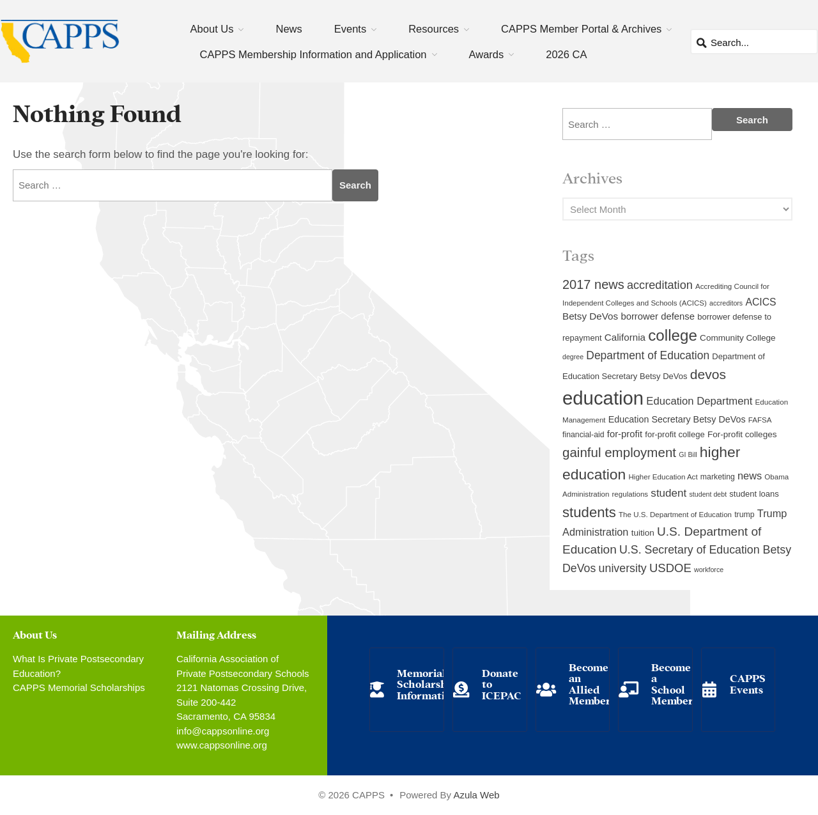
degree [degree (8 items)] (572, 357)
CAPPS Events (748, 683)
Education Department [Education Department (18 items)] (699, 401)
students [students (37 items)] (589, 512)
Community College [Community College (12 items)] (737, 338)
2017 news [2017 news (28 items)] (593, 284)
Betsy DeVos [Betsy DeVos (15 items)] (590, 316)
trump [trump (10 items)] (744, 514)
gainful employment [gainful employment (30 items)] (619, 452)
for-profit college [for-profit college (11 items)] (674, 434)
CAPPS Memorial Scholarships (79, 687)
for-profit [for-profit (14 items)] (624, 434)
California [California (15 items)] (625, 337)
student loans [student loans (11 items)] (754, 494)
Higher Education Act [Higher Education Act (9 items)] (663, 477)
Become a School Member (672, 683)
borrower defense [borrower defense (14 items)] (658, 316)
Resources (433, 29)
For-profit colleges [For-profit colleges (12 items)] (742, 434)
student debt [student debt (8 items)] (708, 494)
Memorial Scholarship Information (427, 683)
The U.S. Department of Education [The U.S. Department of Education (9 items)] (675, 514)
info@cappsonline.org (222, 731)
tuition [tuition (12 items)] (642, 533)
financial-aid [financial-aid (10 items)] (583, 434)
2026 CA (566, 54)
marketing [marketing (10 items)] (717, 476)
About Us (212, 29)
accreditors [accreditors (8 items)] (726, 303)
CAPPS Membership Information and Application (313, 54)
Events (350, 29)
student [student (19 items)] (668, 493)
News (288, 29)
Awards (486, 54)
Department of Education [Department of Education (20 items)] (647, 355)
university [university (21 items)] (623, 568)
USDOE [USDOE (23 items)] (670, 568)
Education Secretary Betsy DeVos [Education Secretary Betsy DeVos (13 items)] (677, 419)
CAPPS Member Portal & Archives (581, 29)
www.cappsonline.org (221, 745)
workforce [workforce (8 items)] (708, 569)
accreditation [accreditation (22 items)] (660, 285)
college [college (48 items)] (672, 335)
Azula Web (476, 794)
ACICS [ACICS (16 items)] (760, 302)
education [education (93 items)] (603, 397)
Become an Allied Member (590, 683)
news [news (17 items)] (749, 475)
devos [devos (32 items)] (708, 374)
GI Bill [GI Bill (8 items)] (688, 454)
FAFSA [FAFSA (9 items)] (760, 420)
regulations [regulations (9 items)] (630, 494)
